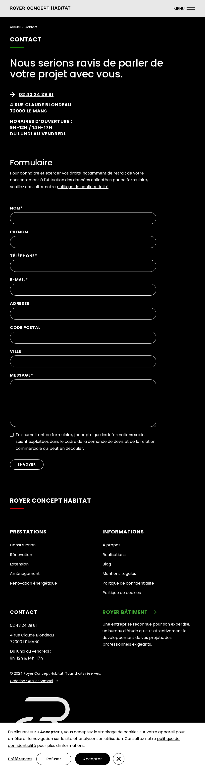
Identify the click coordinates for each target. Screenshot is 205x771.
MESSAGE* (21, 375)
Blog (106, 564)
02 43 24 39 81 (23, 625)
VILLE (15, 351)
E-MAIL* (19, 279)
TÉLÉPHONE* (23, 256)
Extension (19, 564)
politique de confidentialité (82, 187)
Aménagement (25, 573)
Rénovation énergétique (33, 583)
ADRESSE (20, 303)
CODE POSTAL (25, 327)
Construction (23, 545)
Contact (31, 27)
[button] (40, 8)
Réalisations (114, 555)
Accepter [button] (92, 759)
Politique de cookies (121, 593)
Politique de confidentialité (128, 583)
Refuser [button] (53, 759)
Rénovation (21, 555)
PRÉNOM (19, 232)
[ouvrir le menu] (184, 8)
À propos (111, 545)
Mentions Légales (119, 573)
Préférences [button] (20, 759)
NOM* (16, 208)
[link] (148, 612)
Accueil (15, 27)
